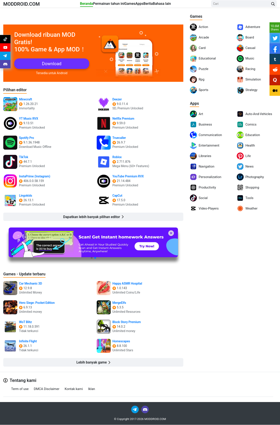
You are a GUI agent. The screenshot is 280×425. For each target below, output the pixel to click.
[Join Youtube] (5, 50)
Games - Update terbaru (26, 273)
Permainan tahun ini (100, 5)
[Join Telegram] (135, 409)
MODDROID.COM (26, 4)
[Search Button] (273, 5)
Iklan (91, 389)
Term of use (20, 389)
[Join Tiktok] (5, 40)
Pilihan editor (16, 89)
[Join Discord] (145, 409)
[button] (92, 258)
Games (130, 5)
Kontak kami (74, 389)
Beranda (69, 5)
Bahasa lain (189, 5)
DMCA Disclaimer (47, 389)
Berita (166, 5)
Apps (149, 5)
